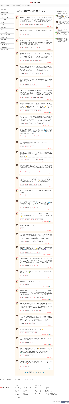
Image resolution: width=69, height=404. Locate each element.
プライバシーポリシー (49, 391)
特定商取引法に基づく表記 (50, 393)
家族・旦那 (3, 39)
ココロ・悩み (4, 37)
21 (27, 372)
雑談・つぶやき (4, 49)
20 (25, 372)
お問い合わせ (47, 388)
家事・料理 (3, 27)
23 (33, 372)
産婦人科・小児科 (5, 44)
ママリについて (38, 387)
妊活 (2, 29)
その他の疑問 (4, 47)
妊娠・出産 (3, 14)
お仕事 (2, 24)
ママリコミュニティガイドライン (51, 394)
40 (40, 372)
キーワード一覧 (38, 390)
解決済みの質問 (4, 12)
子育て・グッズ (4, 17)
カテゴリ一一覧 (38, 391)
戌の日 (19, 11)
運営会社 (47, 387)
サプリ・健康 (4, 32)
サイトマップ (37, 393)
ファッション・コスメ (6, 34)
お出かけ (3, 42)
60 (43, 372)
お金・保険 (3, 19)
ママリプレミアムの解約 (50, 396)
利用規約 (47, 390)
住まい (2, 22)
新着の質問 (3, 9)
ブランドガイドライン (39, 388)
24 (36, 372)
